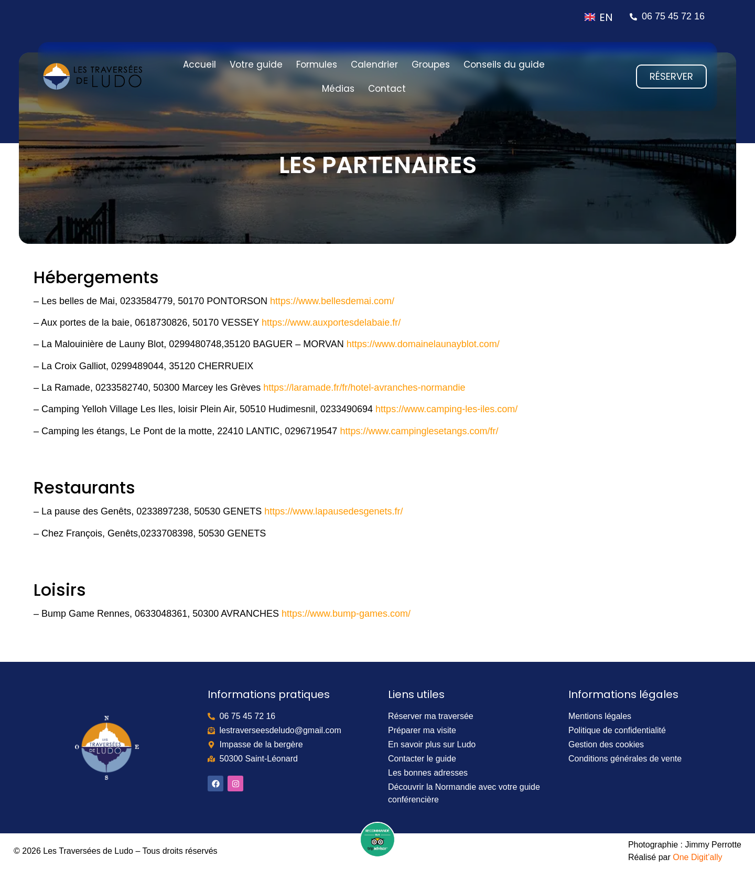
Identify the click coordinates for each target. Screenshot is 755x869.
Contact (387, 88)
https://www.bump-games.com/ (346, 613)
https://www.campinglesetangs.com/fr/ (419, 431)
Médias (338, 88)
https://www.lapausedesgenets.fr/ (333, 511)
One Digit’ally (697, 857)
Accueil (199, 64)
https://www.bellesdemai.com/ (332, 301)
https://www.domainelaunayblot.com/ (423, 344)
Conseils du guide (504, 64)
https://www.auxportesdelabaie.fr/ (331, 322)
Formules (316, 64)
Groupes (431, 64)
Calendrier (374, 64)
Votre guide (256, 64)
